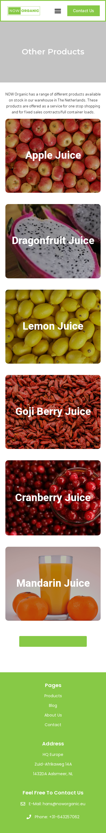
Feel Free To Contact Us (53, 792)
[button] (58, 10)
